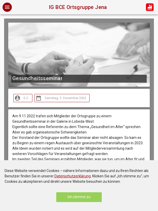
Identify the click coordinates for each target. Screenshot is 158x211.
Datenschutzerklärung (72, 176)
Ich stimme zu (79, 197)
